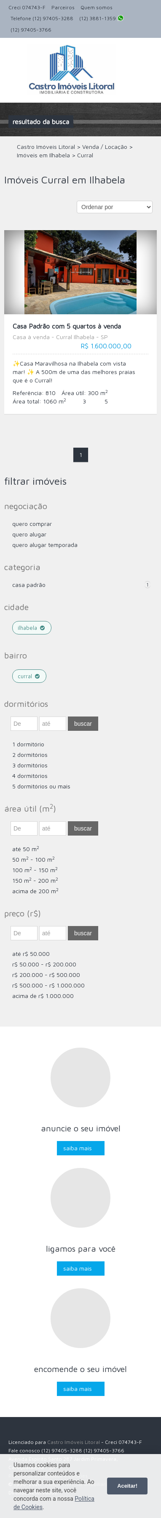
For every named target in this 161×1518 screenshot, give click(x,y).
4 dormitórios (30, 775)
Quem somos (96, 7)
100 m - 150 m (35, 869)
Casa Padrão (29, 584)
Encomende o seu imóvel (80, 1369)
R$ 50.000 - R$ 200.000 (44, 964)
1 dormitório (28, 744)
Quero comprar (32, 523)
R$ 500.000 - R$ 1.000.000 (48, 985)
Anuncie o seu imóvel (81, 1128)
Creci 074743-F (27, 7)
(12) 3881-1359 (101, 19)
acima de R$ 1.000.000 (43, 995)
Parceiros (63, 7)
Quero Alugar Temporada (45, 544)
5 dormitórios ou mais (41, 786)
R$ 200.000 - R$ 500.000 (46, 974)
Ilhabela (32, 627)
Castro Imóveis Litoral (73, 1442)
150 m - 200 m (35, 880)
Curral (29, 676)
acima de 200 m (35, 890)
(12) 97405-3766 (31, 30)
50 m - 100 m (33, 859)
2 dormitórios (30, 754)
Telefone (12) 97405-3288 (42, 18)
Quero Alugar (29, 534)
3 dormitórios (30, 765)
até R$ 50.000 (31, 953)
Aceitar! (127, 1486)
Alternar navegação (15, 57)
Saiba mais (77, 1148)
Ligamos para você (80, 1248)
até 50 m (25, 848)
